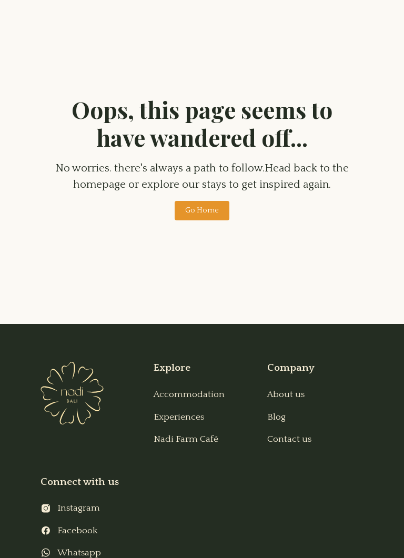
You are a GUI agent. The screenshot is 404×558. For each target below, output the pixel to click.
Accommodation (189, 394)
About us (286, 394)
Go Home (202, 210)
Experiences (179, 417)
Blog (276, 417)
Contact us (289, 439)
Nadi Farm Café (186, 439)
